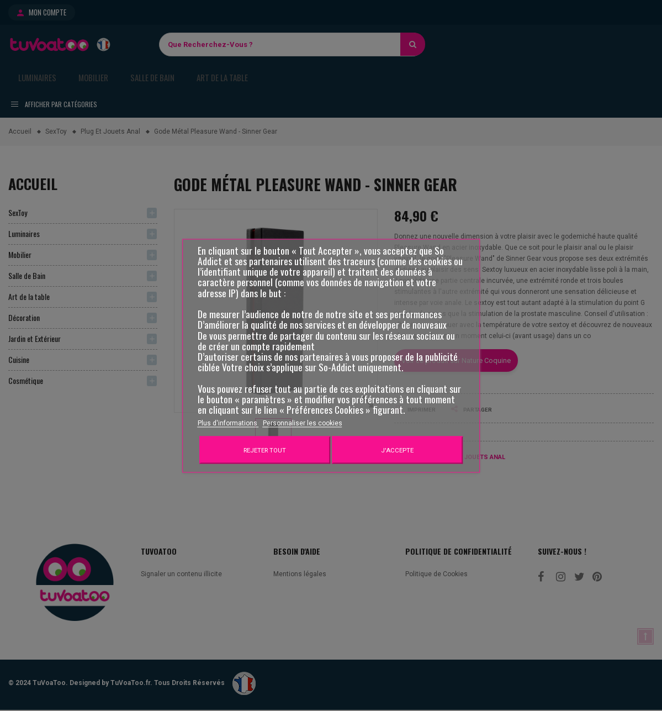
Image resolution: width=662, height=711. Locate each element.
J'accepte (397, 450)
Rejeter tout (264, 450)
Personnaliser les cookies (302, 422)
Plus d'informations (228, 422)
